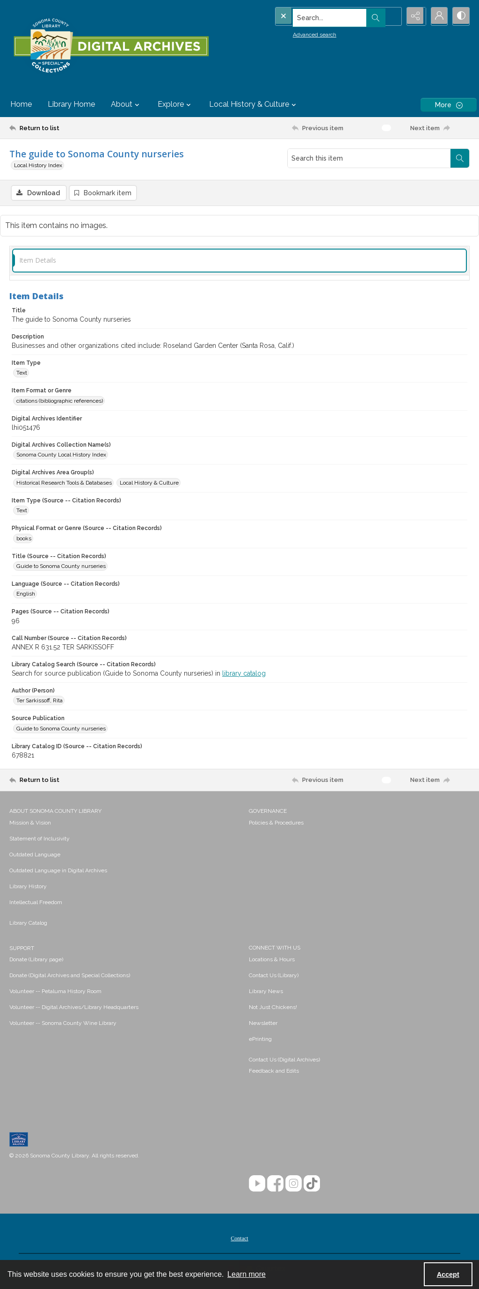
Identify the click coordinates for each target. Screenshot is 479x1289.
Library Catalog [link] (28, 923)
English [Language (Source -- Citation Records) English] (25, 594)
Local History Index (38, 165)
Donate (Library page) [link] (36, 960)
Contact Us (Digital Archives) (284, 1060)
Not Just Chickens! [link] (273, 1007)
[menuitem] (124, 822)
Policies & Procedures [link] (276, 823)
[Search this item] (369, 158)
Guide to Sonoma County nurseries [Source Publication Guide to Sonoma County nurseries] (61, 729)
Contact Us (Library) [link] (273, 975)
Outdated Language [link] (34, 855)
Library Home (71, 104)
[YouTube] (257, 1184)
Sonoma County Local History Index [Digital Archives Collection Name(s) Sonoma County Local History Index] (61, 455)
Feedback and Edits (274, 1071)
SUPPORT (21, 948)
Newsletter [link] (263, 1023)
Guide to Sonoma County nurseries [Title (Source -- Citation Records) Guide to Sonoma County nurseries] (61, 566)
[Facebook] (275, 1184)
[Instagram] (293, 1184)
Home (21, 104)
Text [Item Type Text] (21, 373)
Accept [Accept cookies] (448, 1274)
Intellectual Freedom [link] (35, 902)
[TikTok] (312, 1184)
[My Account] (437, 16)
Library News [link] (266, 991)
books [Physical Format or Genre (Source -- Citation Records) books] (23, 539)
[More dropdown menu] (449, 104)
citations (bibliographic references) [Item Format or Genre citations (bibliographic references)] (59, 401)
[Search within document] (459, 158)
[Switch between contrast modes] (460, 16)
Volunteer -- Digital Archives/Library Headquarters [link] (73, 1007)
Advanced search (295, 33)
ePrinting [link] (260, 1039)
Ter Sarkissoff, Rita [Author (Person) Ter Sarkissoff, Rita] (39, 701)
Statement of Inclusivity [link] (39, 839)
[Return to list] (71, 128)
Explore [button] (175, 104)
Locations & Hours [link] (272, 960)
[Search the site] (318, 16)
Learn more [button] (246, 1274)
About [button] (126, 104)
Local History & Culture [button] (253, 104)
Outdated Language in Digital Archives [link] (58, 871)
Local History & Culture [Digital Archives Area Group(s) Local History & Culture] (149, 483)
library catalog (244, 674)
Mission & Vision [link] (30, 823)
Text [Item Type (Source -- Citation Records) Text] (21, 511)
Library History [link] (28, 887)
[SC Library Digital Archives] (110, 46)
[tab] (239, 261)
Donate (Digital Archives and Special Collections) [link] (69, 975)
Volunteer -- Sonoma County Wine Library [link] (62, 1023)
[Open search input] (390, 16)
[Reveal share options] (413, 16)
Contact (239, 1239)
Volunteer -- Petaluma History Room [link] (55, 991)
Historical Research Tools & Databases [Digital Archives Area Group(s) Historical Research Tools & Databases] (64, 483)
